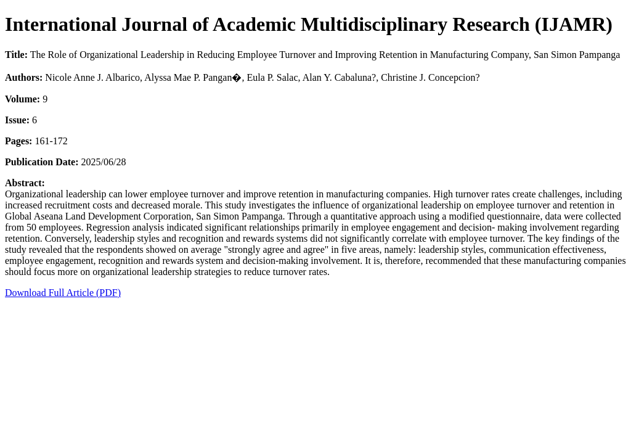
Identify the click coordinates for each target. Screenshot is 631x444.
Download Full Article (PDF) (63, 292)
